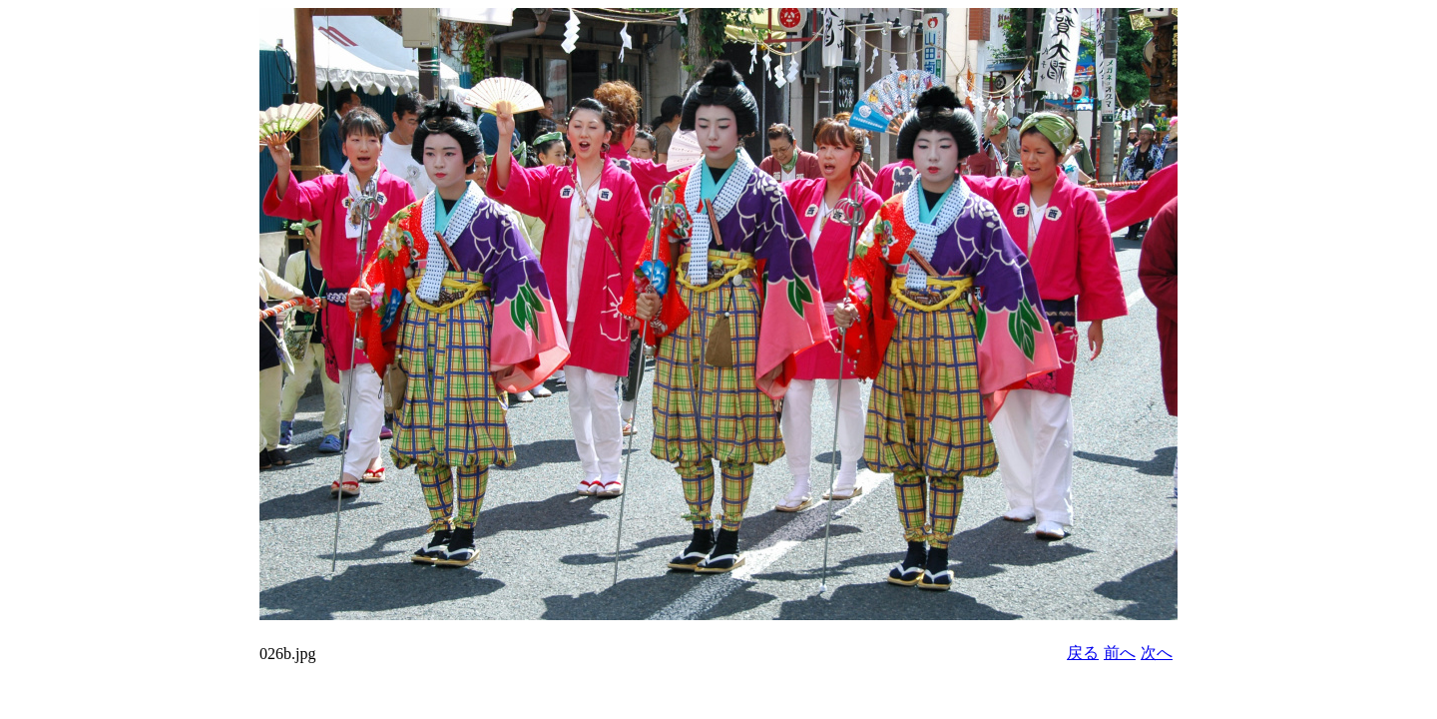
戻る (1083, 652)
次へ (1157, 652)
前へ (1120, 652)
